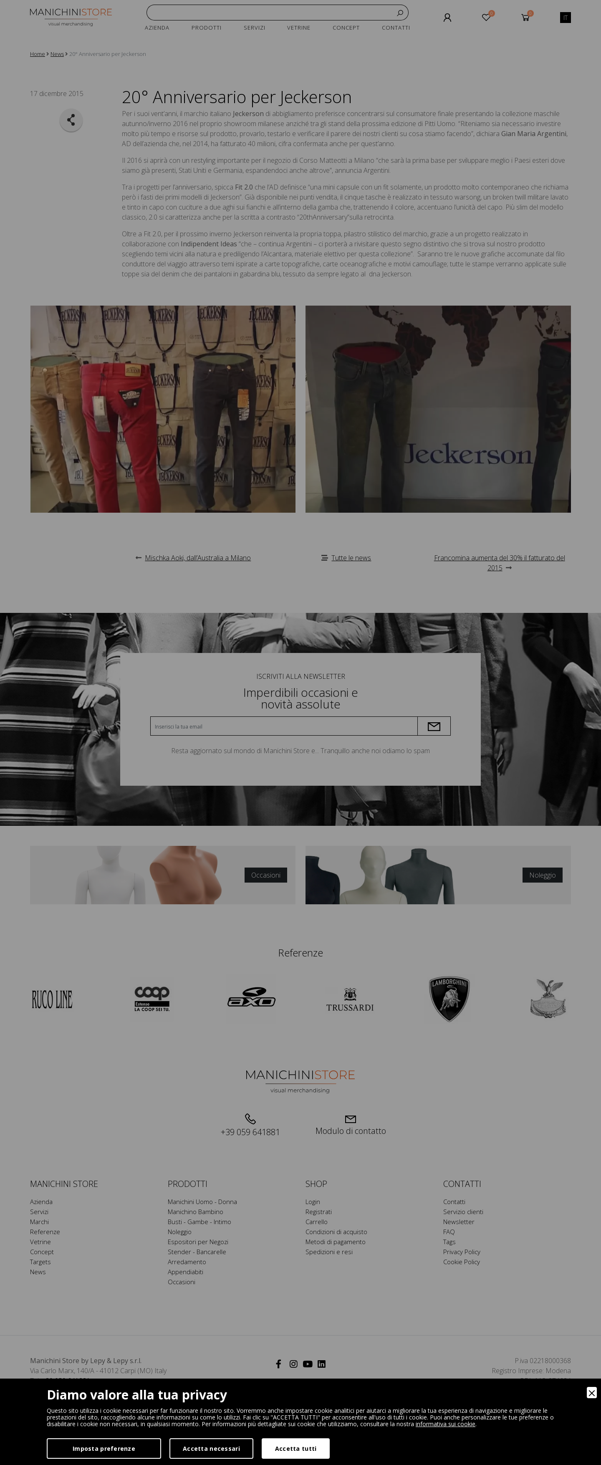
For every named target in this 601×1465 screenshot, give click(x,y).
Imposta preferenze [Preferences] (104, 1448)
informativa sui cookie (445, 1424)
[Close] (592, 1392)
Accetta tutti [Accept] (296, 1448)
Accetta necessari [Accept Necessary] (211, 1448)
